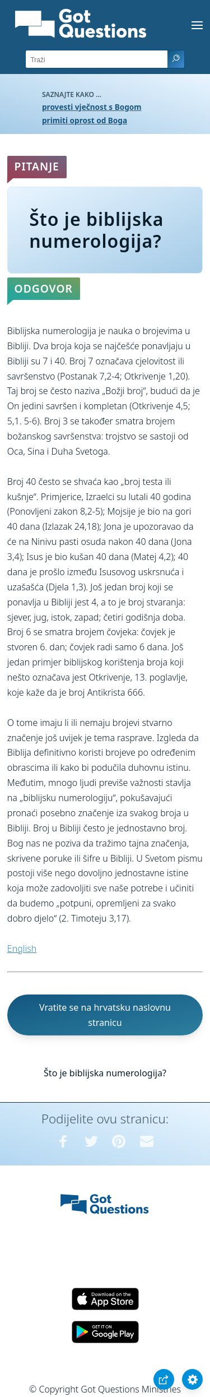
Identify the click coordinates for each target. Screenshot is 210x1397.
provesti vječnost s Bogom (92, 106)
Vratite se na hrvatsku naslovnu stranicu (105, 1015)
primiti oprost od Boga (84, 120)
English (21, 948)
